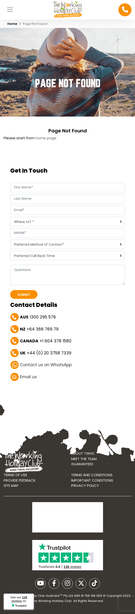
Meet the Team (84, 460)
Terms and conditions (91, 476)
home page (46, 137)
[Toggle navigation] (10, 9)
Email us (28, 377)
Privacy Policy (85, 486)
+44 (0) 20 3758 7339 (45, 353)
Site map (11, 486)
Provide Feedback (20, 481)
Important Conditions (92, 481)
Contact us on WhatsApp (46, 365)
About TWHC (83, 455)
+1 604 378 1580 (45, 341)
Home (12, 24)
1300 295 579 (38, 317)
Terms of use (15, 476)
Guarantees (82, 465)
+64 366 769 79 (39, 329)
